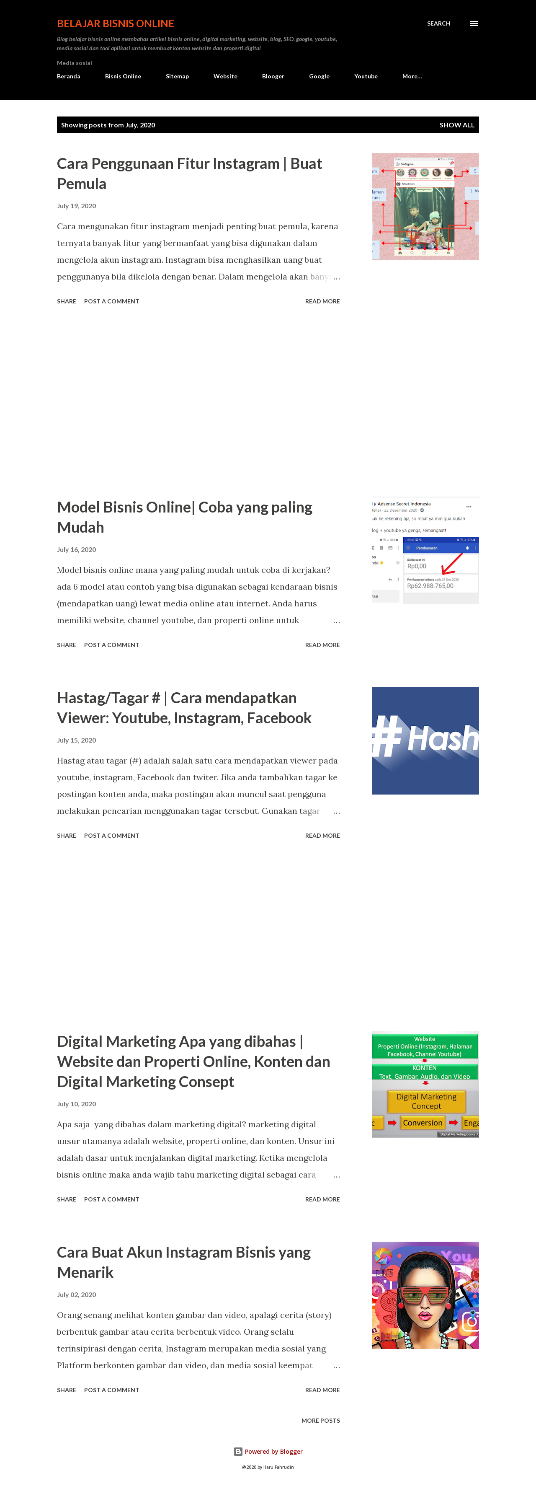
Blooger (273, 76)
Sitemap (177, 76)
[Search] (439, 23)
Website (225, 76)
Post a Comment (111, 301)
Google (319, 76)
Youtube (366, 76)
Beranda (68, 76)
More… (412, 76)
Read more (322, 301)
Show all (457, 125)
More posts (321, 1420)
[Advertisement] (198, 402)
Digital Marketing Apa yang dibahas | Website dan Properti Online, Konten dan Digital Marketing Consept (193, 1061)
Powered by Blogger (268, 1451)
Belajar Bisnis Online (115, 23)
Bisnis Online (123, 76)
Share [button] (66, 301)
